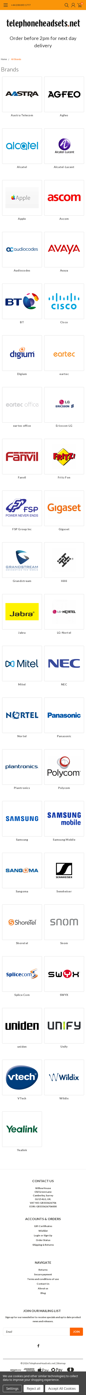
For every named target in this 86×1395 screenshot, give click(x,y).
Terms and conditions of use (43, 1279)
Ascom (64, 218)
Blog (43, 1293)
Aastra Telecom (22, 115)
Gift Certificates (43, 1226)
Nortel (22, 736)
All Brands (16, 59)
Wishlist (43, 1230)
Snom (64, 943)
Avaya (64, 270)
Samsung (22, 839)
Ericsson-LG (64, 425)
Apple (22, 218)
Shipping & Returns (43, 1244)
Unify (63, 1046)
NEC (64, 684)
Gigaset (64, 529)
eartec (64, 374)
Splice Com (22, 994)
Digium (22, 374)
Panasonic (64, 736)
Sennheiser (64, 891)
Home (4, 59)
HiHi (64, 581)
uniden (22, 1046)
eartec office (22, 425)
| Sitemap (60, 1363)
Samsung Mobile (64, 839)
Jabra (22, 632)
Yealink (22, 1150)
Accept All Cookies (62, 1388)
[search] (66, 5)
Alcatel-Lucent (64, 167)
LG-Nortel (64, 632)
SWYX (64, 994)
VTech (22, 1098)
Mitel (22, 684)
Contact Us (43, 1283)
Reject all (33, 1388)
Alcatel (22, 167)
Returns (43, 1269)
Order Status (43, 1240)
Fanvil (22, 477)
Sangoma (22, 891)
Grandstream (22, 581)
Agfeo (64, 115)
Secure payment (43, 1274)
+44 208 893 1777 (21, 4)
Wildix (64, 1098)
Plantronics (22, 788)
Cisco (64, 322)
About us (43, 1288)
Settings (12, 1388)
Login (37, 1235)
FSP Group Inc (21, 529)
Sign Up (48, 1235)
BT (22, 322)
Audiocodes (22, 270)
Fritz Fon (64, 477)
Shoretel (22, 943)
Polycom (64, 788)
